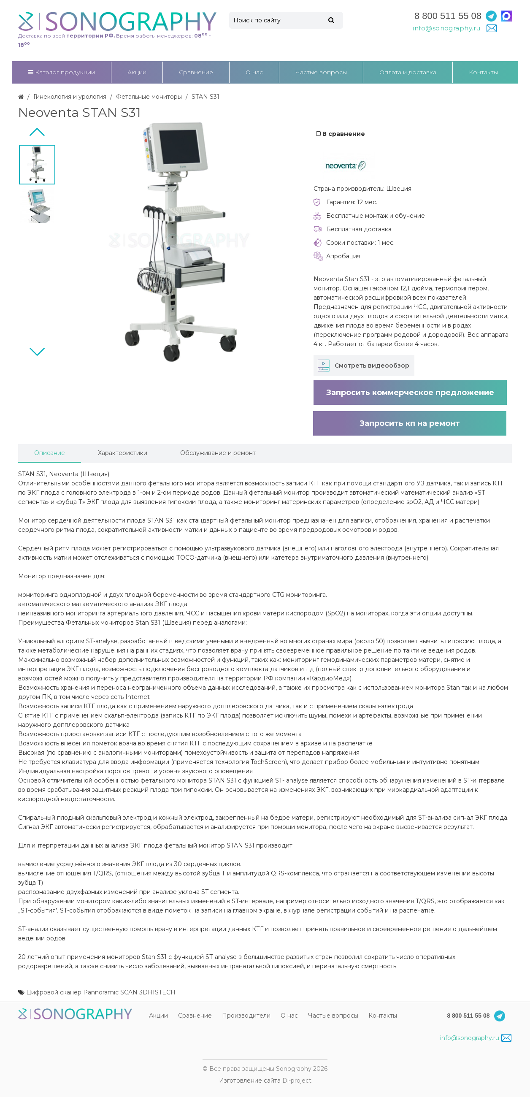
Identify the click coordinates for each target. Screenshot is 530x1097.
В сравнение (340, 134)
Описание (49, 453)
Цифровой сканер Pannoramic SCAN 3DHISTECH (101, 992)
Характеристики (122, 453)
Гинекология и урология (69, 96)
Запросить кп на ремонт (410, 423)
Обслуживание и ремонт (218, 453)
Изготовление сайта (250, 1080)
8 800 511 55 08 (447, 16)
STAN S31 (205, 96)
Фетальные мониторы (149, 96)
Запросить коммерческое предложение (410, 392)
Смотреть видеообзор (372, 365)
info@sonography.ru (475, 1038)
